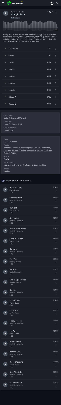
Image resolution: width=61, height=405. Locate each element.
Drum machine (40, 165)
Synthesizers (27, 165)
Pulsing (13, 153)
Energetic (7, 150)
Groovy (40, 150)
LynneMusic (8, 130)
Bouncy (7, 153)
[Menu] (3, 3)
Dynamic (7, 148)
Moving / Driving (19, 150)
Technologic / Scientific (30, 148)
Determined (45, 148)
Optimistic (16, 148)
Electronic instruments (13, 165)
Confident (48, 150)
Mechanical (31, 150)
